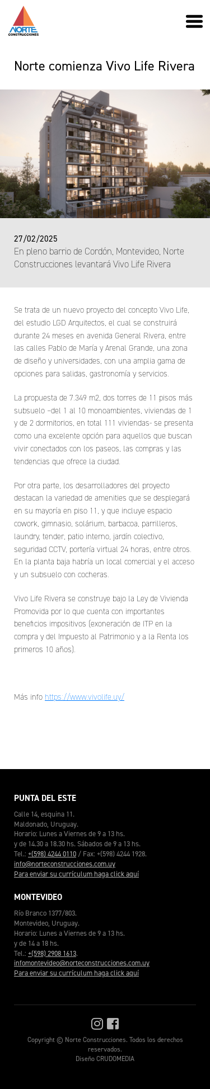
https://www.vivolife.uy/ (84, 697)
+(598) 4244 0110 (52, 854)
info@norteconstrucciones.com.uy (64, 864)
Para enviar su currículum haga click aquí (76, 874)
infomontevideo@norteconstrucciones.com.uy (82, 963)
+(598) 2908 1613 (52, 953)
